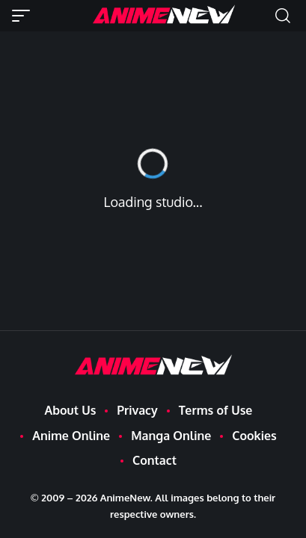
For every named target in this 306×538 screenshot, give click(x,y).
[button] (24, 16)
